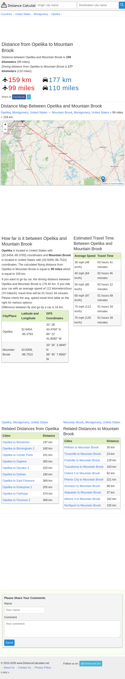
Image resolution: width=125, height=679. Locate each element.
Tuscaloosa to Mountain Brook (83, 466)
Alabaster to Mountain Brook (82, 492)
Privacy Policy (43, 667)
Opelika (6, 112)
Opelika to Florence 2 (16, 500)
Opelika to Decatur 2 (16, 468)
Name (8, 603)
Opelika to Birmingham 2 (18, 448)
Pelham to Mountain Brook (81, 447)
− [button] (5, 129)
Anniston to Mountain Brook (82, 486)
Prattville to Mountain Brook (82, 460)
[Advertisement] (62, 28)
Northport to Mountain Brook (82, 505)
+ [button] (5, 124)
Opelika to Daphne (15, 461)
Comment (10, 617)
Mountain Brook (62, 112)
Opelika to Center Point (18, 455)
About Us (9, 667)
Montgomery (20, 112)
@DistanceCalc (91, 663)
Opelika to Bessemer (16, 442)
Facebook (19, 97)
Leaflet (105, 184)
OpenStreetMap (117, 184)
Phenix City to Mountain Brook (83, 479)
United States (38, 112)
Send (9, 642)
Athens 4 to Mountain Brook (82, 499)
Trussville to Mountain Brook (82, 453)
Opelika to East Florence (18, 480)
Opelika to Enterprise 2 (17, 487)
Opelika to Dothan (14, 474)
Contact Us (24, 667)
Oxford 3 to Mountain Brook (82, 473)
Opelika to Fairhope (15, 493)
